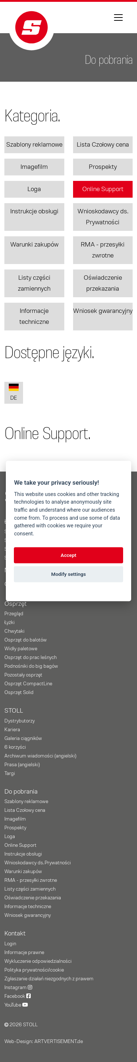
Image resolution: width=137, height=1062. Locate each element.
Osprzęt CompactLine (28, 683)
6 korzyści (15, 747)
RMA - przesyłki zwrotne (103, 250)
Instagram (18, 987)
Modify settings (68, 574)
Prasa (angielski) (22, 764)
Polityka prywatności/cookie (34, 970)
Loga (34, 189)
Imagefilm (34, 167)
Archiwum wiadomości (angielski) (40, 756)
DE (14, 392)
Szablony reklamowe (34, 145)
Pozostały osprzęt (23, 675)
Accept (68, 555)
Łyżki (9, 622)
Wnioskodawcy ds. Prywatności (102, 217)
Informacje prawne (24, 952)
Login (10, 943)
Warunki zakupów (34, 244)
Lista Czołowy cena (103, 145)
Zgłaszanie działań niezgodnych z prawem (49, 978)
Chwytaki (14, 631)
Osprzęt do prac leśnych (30, 657)
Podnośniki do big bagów (31, 666)
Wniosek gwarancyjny (103, 311)
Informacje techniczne (34, 316)
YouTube (16, 1005)
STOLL (13, 711)
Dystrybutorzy (19, 721)
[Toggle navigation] (118, 17)
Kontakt (15, 933)
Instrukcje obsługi (34, 211)
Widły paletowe (20, 648)
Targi (9, 773)
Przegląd (13, 613)
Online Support (102, 189)
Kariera (12, 729)
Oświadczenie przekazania (103, 283)
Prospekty (103, 167)
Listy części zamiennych (34, 283)
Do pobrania (21, 791)
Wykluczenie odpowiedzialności (38, 961)
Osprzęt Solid (19, 692)
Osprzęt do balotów (25, 640)
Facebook (17, 996)
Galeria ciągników (23, 738)
